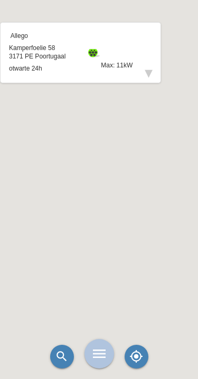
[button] (99, 163)
